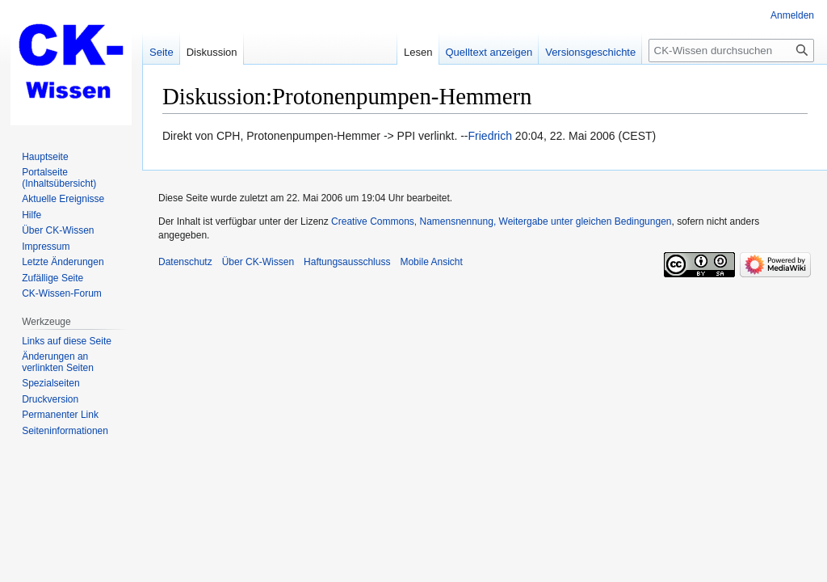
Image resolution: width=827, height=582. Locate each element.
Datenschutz (185, 262)
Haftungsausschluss (347, 262)
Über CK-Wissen (258, 262)
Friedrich (490, 135)
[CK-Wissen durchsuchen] (731, 50)
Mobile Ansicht (431, 262)
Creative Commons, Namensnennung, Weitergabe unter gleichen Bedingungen (501, 221)
